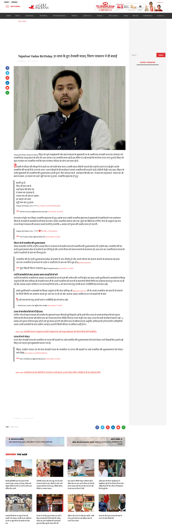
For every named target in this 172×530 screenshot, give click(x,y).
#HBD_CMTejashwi (49, 231)
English (6, 2)
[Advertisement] (71, 37)
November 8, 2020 (55, 211)
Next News (115, 439)
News (24, 21)
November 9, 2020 (24, 61)
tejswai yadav (14, 427)
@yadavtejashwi (84, 262)
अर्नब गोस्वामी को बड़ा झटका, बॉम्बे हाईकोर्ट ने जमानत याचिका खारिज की (30, 442)
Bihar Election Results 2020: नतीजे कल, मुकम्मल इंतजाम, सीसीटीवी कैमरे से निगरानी (97, 443)
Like (35, 61)
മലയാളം (14, 2)
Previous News (17, 439)
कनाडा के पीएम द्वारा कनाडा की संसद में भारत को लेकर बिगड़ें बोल (110, 517)
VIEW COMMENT (28, 418)
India (20, 21)
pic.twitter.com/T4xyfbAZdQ (48, 205)
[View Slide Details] (129, 6)
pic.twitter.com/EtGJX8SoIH (36, 353)
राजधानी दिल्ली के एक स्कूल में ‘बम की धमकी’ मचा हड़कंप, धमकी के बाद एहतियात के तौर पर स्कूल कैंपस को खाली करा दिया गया (18, 520)
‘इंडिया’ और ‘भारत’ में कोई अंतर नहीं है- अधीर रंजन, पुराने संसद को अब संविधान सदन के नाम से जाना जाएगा (81, 518)
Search (161, 55)
